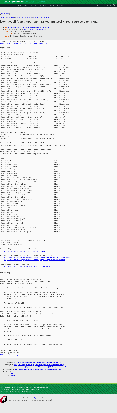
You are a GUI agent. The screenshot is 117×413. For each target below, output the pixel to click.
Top (2, 14)
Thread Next (28, 17)
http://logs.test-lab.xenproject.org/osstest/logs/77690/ (24, 44)
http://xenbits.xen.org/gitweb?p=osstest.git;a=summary (27, 266)
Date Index (36, 17)
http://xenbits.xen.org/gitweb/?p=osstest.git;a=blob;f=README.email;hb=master (37, 258)
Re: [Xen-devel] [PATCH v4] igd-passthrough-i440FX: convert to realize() (39, 365)
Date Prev (4, 17)
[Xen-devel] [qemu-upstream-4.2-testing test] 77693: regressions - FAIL (38, 362)
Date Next (11, 17)
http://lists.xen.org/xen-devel (13, 355)
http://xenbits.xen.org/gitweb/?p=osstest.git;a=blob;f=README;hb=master (34, 260)
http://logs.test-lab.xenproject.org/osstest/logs (25, 251)
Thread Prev (19, 17)
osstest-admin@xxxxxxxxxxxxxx (40, 27)
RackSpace (34, 398)
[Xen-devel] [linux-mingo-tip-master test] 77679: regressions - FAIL (38, 369)
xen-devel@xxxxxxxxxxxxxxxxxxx (18, 27)
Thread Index (45, 17)
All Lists (6, 14)
